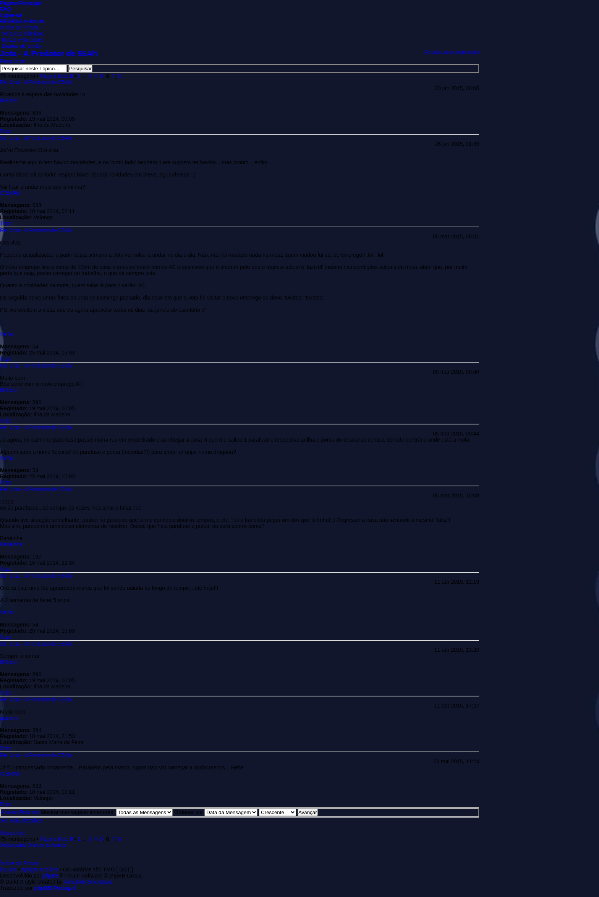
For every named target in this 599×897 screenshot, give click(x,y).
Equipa (8, 869)
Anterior (10, 812)
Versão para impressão (451, 52)
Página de (56, 76)
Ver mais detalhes (21, 821)
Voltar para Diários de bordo (33, 845)
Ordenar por (215, 812)
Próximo (29, 812)
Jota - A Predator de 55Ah (48, 53)
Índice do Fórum (19, 27)
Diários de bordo (21, 46)
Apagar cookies (39, 869)
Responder (13, 61)
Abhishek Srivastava (88, 882)
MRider (8, 100)
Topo (5, 131)
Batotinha (11, 544)
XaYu (6, 334)
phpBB (51, 876)
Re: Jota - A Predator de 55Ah (35, 82)
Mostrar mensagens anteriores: (106, 812)
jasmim (8, 718)
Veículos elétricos (23, 34)
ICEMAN (10, 193)
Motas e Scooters (23, 40)
